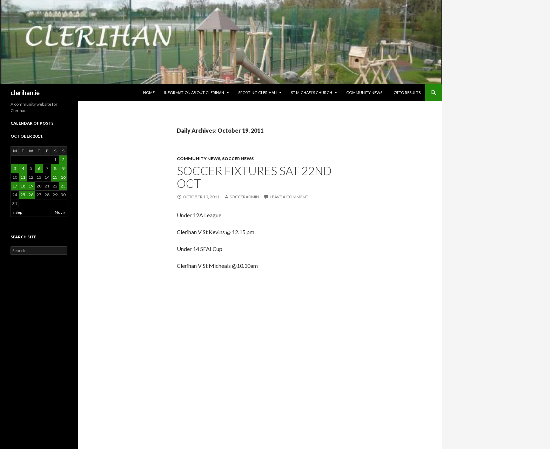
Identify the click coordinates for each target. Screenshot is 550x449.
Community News (364, 92)
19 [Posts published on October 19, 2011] (30, 186)
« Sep (17, 212)
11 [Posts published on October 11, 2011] (22, 177)
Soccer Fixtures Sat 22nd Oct (254, 177)
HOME (149, 92)
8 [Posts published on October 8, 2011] (55, 168)
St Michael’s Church (311, 92)
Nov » (60, 212)
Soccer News (238, 158)
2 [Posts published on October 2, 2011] (63, 159)
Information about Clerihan (194, 92)
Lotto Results (406, 92)
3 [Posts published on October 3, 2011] (15, 168)
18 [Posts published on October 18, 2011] (22, 186)
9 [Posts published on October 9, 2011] (63, 168)
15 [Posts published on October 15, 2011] (55, 177)
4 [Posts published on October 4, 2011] (23, 168)
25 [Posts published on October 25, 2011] (22, 194)
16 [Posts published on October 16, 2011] (63, 177)
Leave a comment (289, 196)
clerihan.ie (25, 93)
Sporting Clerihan (257, 92)
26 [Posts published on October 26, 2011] (30, 194)
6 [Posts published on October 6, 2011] (39, 168)
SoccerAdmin (244, 196)
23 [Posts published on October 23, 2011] (63, 186)
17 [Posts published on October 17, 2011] (14, 186)
